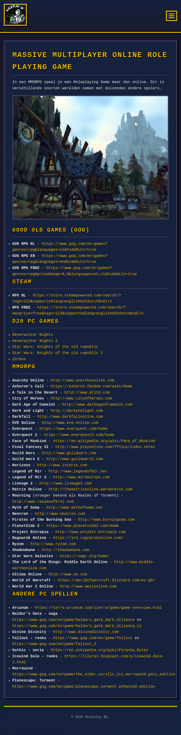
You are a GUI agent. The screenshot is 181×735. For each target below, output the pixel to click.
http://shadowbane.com (65, 550)
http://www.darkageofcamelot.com (97, 405)
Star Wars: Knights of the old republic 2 (57, 353)
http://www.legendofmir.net (78, 471)
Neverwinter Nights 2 (35, 341)
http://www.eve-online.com (70, 423)
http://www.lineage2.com (65, 483)
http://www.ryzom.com (53, 544)
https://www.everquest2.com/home (79, 435)
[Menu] (171, 16)
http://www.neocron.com (60, 514)
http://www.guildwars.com (69, 453)
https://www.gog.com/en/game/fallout (92, 638)
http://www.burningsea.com (106, 520)
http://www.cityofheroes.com (81, 398)
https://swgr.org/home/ (85, 556)
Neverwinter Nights (32, 335)
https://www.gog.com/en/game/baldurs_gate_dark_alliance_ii (76, 626)
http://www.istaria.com (62, 465)
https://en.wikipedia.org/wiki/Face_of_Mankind (104, 441)
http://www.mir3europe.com (81, 477)
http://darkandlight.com (77, 411)
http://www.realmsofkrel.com (42, 502)
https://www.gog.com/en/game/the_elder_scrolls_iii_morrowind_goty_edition (93, 674)
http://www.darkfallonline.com (70, 417)
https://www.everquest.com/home (73, 429)
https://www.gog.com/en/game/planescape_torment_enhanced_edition (83, 687)
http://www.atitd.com (87, 392)
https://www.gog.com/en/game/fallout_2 (54, 644)
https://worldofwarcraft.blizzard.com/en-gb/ (106, 580)
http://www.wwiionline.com (88, 586)
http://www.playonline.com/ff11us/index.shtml (105, 447)
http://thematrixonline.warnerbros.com (90, 489)
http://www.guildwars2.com (74, 459)
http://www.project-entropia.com (90, 532)
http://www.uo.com (68, 574)
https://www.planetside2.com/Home (82, 526)
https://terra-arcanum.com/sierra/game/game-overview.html (98, 608)
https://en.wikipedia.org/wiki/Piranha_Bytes (99, 650)
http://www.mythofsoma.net (74, 508)
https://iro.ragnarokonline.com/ (88, 538)
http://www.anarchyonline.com (82, 380)
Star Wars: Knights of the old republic (55, 347)
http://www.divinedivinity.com (86, 632)
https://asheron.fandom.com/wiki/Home (91, 386)
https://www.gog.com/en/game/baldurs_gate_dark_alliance (73, 620)
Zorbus (19, 359)
